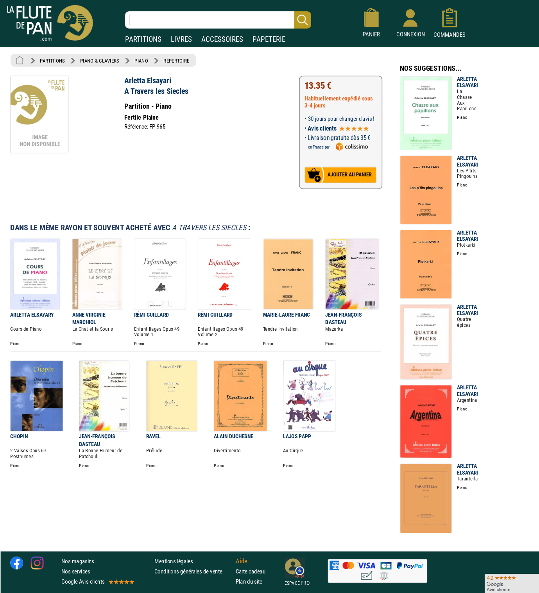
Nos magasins (77, 561)
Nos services (75, 571)
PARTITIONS (143, 39)
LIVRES (181, 39)
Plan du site (249, 582)
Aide (241, 561)
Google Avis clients (97, 582)
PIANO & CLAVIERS (99, 60)
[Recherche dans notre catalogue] (218, 20)
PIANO (141, 60)
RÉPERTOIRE (176, 60)
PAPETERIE (268, 39)
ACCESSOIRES (222, 39)
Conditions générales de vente (193, 571)
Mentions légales (173, 561)
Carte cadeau (250, 571)
